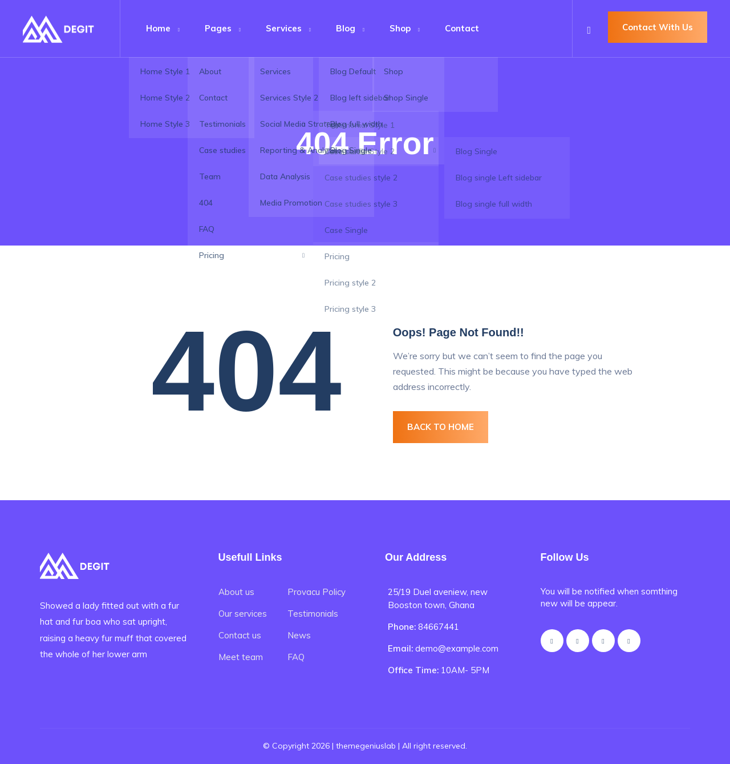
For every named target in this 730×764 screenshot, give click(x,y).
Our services (242, 613)
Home (158, 28)
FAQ (296, 657)
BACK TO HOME (440, 426)
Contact (462, 28)
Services (284, 28)
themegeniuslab (366, 746)
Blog (345, 28)
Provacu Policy (316, 591)
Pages (218, 28)
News (299, 635)
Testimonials (312, 613)
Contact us (239, 635)
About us (236, 591)
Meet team (240, 657)
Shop (400, 28)
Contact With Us (657, 27)
